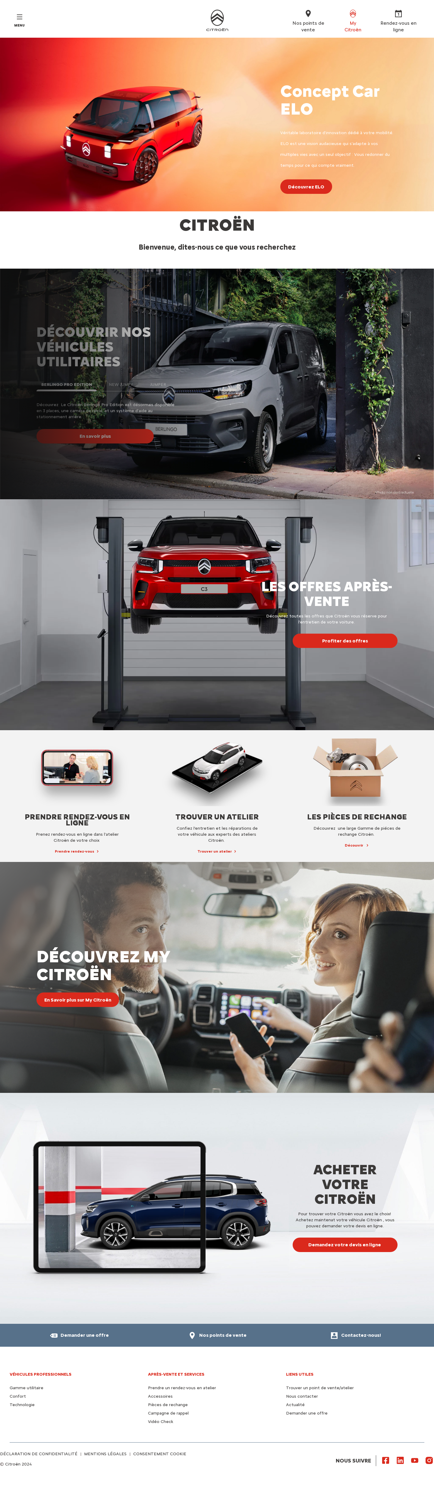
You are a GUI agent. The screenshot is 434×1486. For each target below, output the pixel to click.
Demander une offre (307, 1413)
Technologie (22, 1404)
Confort (18, 1396)
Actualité (295, 1404)
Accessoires (160, 1396)
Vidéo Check (160, 1421)
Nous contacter (302, 1396)
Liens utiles (299, 1374)
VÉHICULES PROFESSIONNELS (40, 1374)
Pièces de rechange (168, 1404)
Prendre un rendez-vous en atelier (182, 1387)
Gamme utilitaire (26, 1387)
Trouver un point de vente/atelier (320, 1387)
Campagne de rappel (168, 1413)
